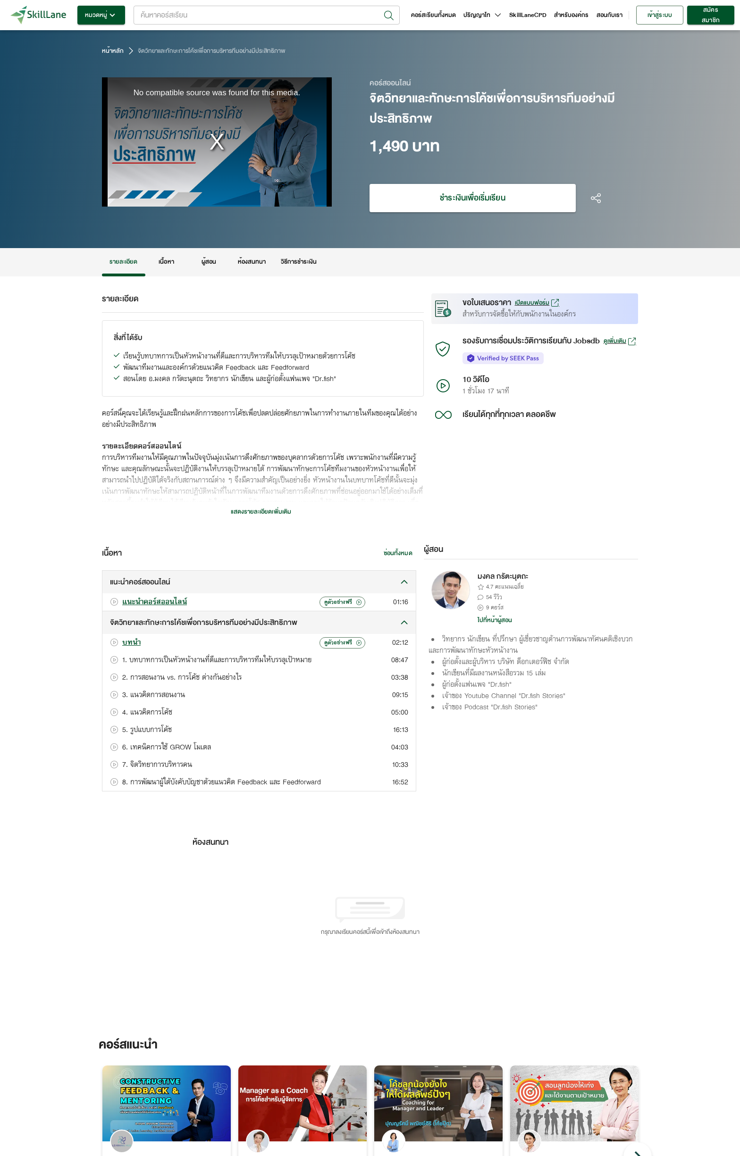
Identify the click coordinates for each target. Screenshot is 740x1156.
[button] (259, 582)
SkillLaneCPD (527, 15)
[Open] (388, 15)
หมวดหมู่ (101, 15)
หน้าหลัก (113, 51)
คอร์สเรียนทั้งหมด (433, 15)
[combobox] (267, 15)
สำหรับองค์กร (571, 15)
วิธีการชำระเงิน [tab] (299, 262)
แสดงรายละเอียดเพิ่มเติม (261, 511)
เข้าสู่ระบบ (660, 15)
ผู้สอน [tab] (209, 262)
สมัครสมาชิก (710, 15)
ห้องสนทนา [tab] (251, 262)
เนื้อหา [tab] (166, 262)
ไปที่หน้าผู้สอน (495, 620)
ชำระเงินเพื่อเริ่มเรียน (473, 198)
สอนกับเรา (609, 15)
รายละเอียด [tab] (123, 262)
